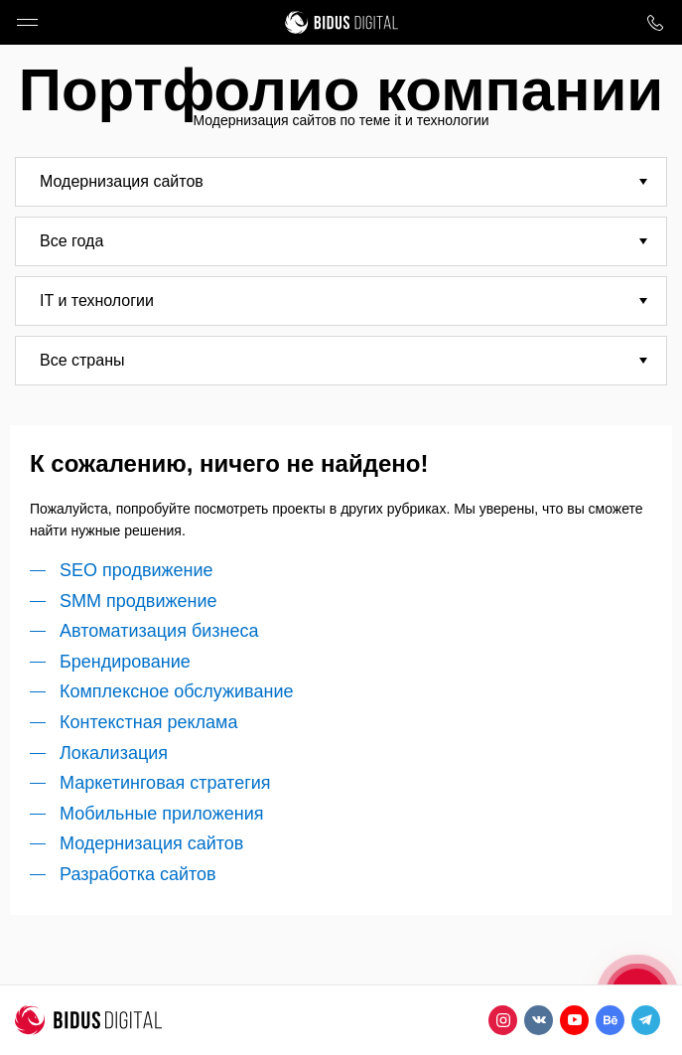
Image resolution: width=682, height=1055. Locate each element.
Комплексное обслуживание (176, 691)
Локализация (114, 753)
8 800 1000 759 (654, 22)
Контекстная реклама (149, 722)
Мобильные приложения (161, 814)
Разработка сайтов (138, 874)
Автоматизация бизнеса (159, 631)
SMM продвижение (138, 601)
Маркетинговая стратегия (165, 783)
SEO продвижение (136, 570)
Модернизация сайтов (151, 843)
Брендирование (125, 662)
